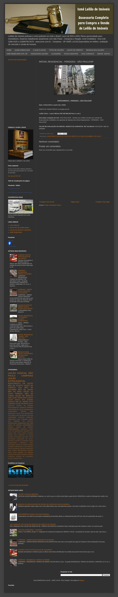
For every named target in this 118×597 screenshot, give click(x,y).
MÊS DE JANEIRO (22, 401)
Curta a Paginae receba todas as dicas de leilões (20, 192)
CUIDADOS (24, 419)
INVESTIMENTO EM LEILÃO (55, 136)
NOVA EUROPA (12, 450)
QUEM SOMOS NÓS (22, 50)
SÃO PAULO (97, 136)
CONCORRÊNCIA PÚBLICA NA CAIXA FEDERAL (33, 514)
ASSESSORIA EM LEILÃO (16, 409)
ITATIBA (24, 433)
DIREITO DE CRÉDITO (22, 444)
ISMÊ (9, 398)
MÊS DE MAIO (15, 392)
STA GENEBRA (28, 452)
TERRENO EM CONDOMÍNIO (24, 456)
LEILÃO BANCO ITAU (16, 400)
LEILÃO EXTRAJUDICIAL (16, 379)
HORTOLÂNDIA (12, 411)
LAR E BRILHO (14, 225)
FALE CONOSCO (87, 54)
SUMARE (30, 400)
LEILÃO (18, 403)
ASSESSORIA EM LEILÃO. (25, 438)
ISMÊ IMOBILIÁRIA (16, 232)
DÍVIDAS (30, 444)
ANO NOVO (25, 436)
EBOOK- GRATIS (103, 54)
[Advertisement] (74, 197)
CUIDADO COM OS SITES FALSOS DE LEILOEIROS (24, 256)
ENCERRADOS (28, 409)
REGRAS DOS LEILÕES (95, 50)
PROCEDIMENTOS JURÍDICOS (17, 407)
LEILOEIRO (30, 433)
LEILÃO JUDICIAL (17, 373)
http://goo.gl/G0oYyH (14, 176)
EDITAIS (10, 433)
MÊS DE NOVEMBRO (87, 136)
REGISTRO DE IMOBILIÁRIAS (19, 227)
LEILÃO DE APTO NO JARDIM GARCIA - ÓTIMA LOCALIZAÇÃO (25, 306)
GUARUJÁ (11, 401)
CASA (18, 419)
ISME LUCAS (17, 433)
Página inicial (75, 202)
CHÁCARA (21, 417)
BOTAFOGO (11, 440)
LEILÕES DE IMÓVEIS (24, 405)
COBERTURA (23, 442)
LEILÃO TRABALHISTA (19, 398)
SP (27, 434)
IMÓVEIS (23, 411)
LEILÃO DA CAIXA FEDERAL (20, 393)
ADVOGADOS (17, 436)
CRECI (31, 442)
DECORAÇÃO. (12, 444)
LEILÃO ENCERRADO (14, 448)
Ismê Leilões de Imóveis (14, 188)
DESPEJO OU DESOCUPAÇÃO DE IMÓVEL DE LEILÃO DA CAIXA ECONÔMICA (44, 504)
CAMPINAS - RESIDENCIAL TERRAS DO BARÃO (25, 272)
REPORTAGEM (12, 423)
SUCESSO (11, 454)
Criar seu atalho (12, 246)
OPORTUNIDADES (13, 429)
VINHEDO (15, 458)
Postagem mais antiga (103, 202)
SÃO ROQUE (17, 454)
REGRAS (10, 434)
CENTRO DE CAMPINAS (21, 440)
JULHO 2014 (20, 413)
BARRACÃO (24, 429)
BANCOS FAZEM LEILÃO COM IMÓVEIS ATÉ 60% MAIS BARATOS (25, 354)
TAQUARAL (24, 454)
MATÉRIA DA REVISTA (23, 421)
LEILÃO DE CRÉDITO (75, 50)
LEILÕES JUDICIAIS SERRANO (28, 494)
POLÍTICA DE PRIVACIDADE (17, 60)
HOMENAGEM (18, 446)
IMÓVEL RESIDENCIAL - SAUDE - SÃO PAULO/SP (25, 336)
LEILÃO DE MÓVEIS (24, 427)
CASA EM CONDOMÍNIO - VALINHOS (30, 530)
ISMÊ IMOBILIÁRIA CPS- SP (17, 54)
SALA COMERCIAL (19, 434)
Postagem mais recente (47, 202)
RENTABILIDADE (22, 450)
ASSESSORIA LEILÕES (39, 54)
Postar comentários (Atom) (52, 205)
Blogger (81, 580)
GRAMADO (11, 446)
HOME (9, 50)
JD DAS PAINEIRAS (27, 446)
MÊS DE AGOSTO (15, 385)
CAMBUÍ (31, 429)
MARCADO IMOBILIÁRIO (26, 448)
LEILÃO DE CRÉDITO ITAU (72, 136)
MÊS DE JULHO (25, 390)
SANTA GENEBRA (18, 452)
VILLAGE (10, 458)
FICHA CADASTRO (71, 54)
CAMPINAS (27, 375)
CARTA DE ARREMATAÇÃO (15, 431)
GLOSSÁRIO (56, 54)
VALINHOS (24, 403)
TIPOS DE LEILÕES (56, 50)
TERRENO (30, 407)
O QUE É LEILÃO (39, 50)
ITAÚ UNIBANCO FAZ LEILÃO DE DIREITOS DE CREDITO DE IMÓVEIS (33, 524)
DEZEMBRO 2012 (28, 431)
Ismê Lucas (11, 240)
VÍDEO (20, 458)
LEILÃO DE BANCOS (24, 396)
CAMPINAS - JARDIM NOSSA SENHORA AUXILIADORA (25, 291)
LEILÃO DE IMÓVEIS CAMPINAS (20, 230)
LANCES (30, 398)
